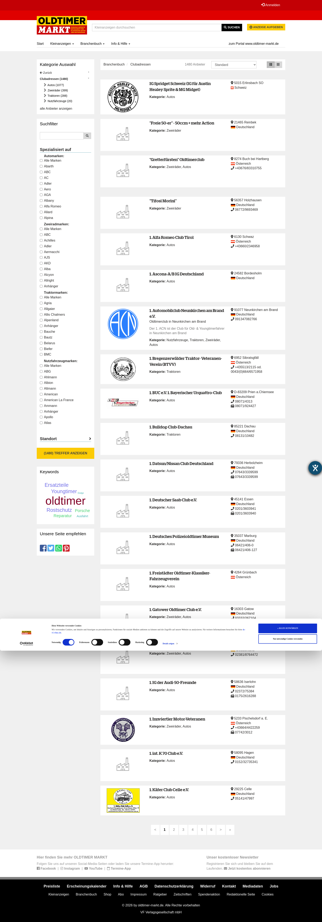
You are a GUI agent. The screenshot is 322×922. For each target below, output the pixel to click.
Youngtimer (64, 491)
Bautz (46, 337)
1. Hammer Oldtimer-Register (176, 645)
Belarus (47, 343)
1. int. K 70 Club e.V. (166, 753)
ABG (45, 371)
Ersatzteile (57, 485)
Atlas (45, 423)
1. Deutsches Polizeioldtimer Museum (184, 536)
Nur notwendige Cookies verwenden (287, 910)
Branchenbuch (92, 43)
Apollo (46, 417)
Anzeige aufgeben (266, 27)
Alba (45, 269)
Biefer (46, 349)
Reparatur (63, 515)
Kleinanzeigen (62, 43)
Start (40, 43)
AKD (45, 263)
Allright (47, 280)
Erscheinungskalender (86, 886)
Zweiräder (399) (57, 90)
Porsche (82, 510)
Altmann (48, 388)
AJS (45, 257)
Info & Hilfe (120, 43)
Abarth (47, 166)
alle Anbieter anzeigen (56, 108)
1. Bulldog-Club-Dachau (171, 427)
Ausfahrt (82, 516)
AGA (45, 195)
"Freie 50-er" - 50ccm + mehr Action (182, 123)
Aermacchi (50, 252)
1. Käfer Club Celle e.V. (169, 789)
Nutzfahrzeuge (177, 340)
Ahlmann (48, 377)
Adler (46, 183)
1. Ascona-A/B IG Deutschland (177, 274)
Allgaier (47, 309)
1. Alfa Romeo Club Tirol (172, 237)
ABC (45, 172)
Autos (171, 97)
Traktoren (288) (57, 95)
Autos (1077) (55, 85)
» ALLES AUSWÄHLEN (287, 900)
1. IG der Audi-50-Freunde (173, 682)
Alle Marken (50, 160)
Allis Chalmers (52, 314)
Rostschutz (59, 510)
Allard (46, 212)
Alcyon (47, 274)
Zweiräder (174, 130)
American (49, 394)
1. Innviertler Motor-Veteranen (177, 719)
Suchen (232, 27)
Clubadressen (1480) (54, 79)
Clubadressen (140, 64)
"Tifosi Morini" (163, 200)
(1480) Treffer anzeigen (65, 453)
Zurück (46, 72)
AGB (144, 886)
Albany (47, 200)
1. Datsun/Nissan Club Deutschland (181, 463)
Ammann (48, 405)
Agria (46, 303)
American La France (57, 400)
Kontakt (229, 886)
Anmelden (269, 5)
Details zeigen (168, 915)
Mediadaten (253, 886)
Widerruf (207, 886)
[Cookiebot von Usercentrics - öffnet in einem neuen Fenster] (27, 915)
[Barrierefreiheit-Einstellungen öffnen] (315, 468)
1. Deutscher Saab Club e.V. (173, 499)
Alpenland (49, 320)
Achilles (47, 240)
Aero (45, 189)
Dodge (81, 493)
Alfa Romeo (50, 206)
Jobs (274, 886)
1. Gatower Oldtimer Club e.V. (176, 609)
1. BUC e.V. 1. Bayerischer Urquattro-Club (186, 392)
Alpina (46, 218)
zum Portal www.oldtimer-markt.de (254, 43)
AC (44, 178)
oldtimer (65, 500)
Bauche (47, 331)
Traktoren (197, 340)
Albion (46, 382)
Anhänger (49, 286)
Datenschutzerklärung (174, 886)
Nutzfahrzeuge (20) (59, 101)
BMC (45, 354)
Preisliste (52, 886)
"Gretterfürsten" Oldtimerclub (177, 159)
